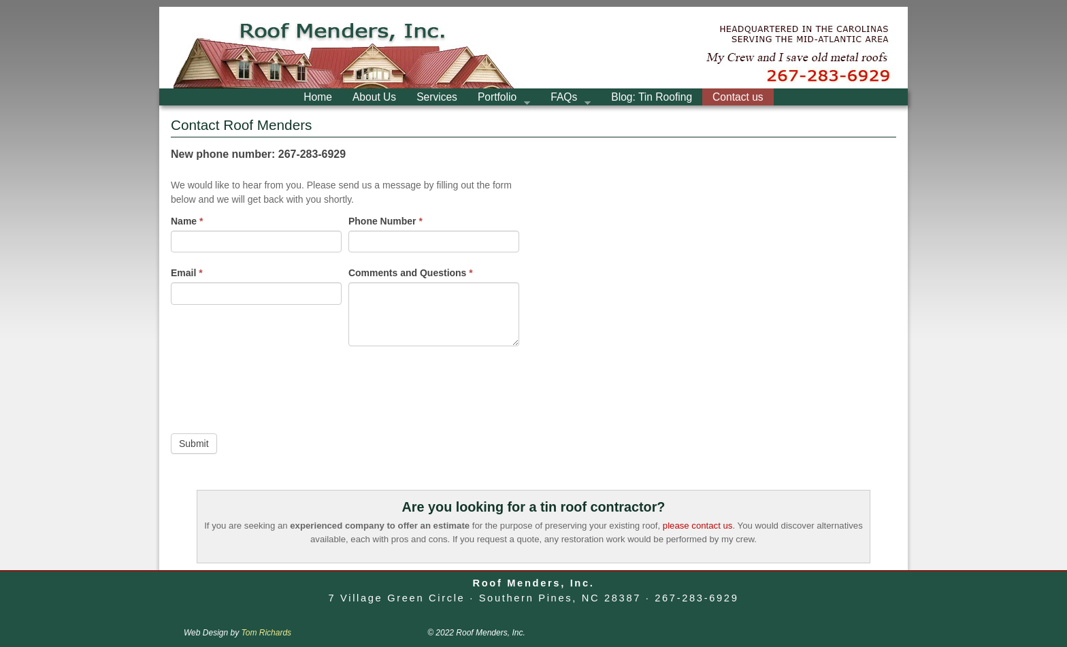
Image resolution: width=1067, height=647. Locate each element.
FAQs (565, 98)
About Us (374, 97)
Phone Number (385, 221)
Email (187, 272)
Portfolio (498, 98)
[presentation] (274, 386)
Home (317, 97)
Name (187, 221)
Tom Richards (267, 632)
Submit (194, 443)
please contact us (698, 525)
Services (436, 97)
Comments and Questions (410, 272)
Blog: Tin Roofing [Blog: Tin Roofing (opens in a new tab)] (651, 97)
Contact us (738, 97)
